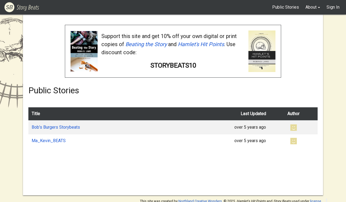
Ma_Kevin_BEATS (49, 140)
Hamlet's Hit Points (201, 44)
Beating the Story (146, 44)
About (311, 7)
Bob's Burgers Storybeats (56, 127)
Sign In (333, 7)
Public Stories (285, 7)
